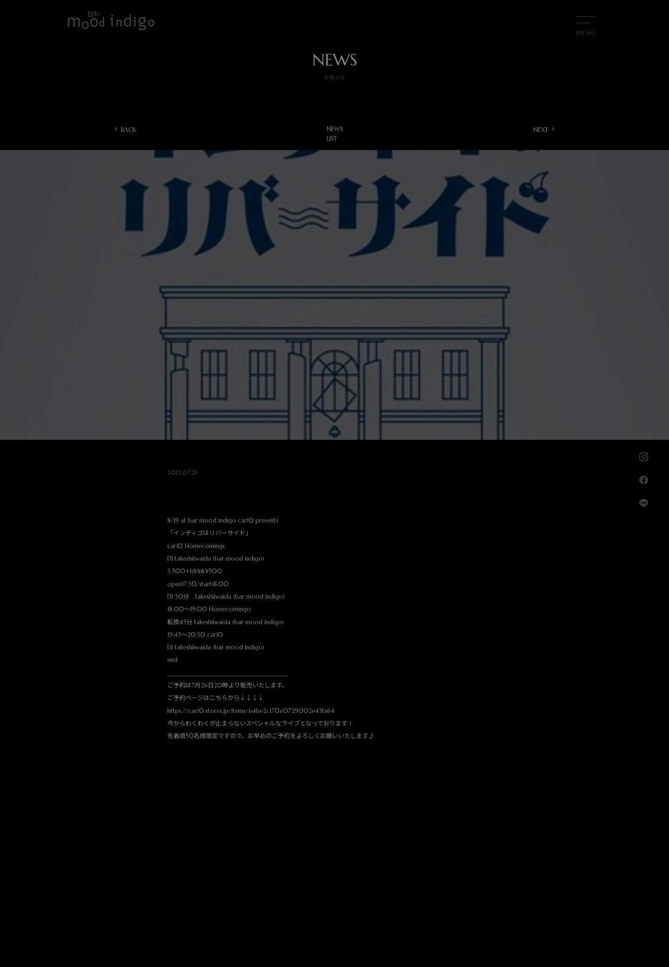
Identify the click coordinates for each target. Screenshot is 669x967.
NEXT (540, 130)
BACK (128, 130)
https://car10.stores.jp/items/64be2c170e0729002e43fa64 (250, 711)
